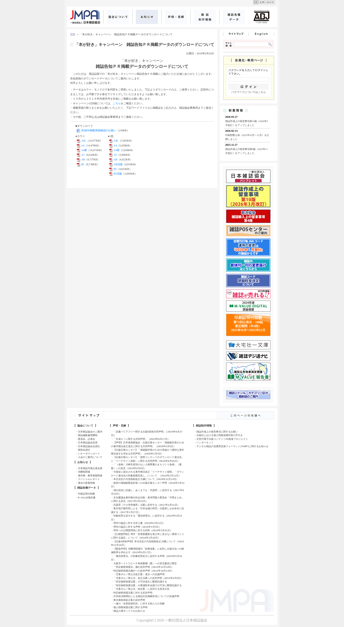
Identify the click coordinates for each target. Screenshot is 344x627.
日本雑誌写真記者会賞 (90, 468)
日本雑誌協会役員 (87, 442)
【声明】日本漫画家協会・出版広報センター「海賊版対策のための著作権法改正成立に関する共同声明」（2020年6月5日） (147, 444)
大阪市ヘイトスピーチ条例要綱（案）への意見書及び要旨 (145, 563)
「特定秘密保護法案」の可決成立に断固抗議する (140, 581)
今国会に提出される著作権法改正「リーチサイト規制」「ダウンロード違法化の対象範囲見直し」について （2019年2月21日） (147, 473)
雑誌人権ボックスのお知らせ (129, 611)
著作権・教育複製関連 (90, 475)
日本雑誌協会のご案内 (90, 431)
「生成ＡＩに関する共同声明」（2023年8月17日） (141, 439)
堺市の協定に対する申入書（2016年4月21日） (139, 523)
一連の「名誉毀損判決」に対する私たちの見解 (139, 603)
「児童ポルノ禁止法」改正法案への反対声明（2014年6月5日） (148, 578)
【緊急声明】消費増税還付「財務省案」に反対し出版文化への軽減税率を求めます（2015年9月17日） (147, 550)
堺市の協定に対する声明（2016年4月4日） (137, 527)
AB (83, 159)
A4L (83, 140)
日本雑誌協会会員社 (89, 446)
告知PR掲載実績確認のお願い (99, 130)
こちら (117, 103)
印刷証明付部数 (86, 493)
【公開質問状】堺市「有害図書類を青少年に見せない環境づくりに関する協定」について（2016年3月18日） (147, 536)
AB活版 (118, 164)
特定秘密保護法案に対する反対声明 (132, 592)
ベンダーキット (205, 442)
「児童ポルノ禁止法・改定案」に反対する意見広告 (141, 589)
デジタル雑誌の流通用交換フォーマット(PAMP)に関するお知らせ (232, 446)
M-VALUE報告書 (86, 497)
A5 (83, 154)
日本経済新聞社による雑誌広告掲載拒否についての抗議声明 (146, 596)
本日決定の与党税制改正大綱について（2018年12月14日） (146, 479)
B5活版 (118, 173)
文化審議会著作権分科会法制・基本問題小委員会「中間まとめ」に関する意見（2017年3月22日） (147, 499)
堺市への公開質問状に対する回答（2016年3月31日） (142, 530)
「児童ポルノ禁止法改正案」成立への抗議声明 (139, 574)
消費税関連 (84, 472)
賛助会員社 (84, 450)
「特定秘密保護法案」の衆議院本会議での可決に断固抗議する (147, 585)
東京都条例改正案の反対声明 (129, 600)
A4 (83, 145)
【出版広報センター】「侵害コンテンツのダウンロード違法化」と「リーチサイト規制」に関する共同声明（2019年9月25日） (147, 459)
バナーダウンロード (89, 453)
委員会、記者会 (86, 439)
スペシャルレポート (89, 479)
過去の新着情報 (86, 483)
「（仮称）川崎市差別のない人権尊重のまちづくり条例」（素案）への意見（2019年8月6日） (146, 466)
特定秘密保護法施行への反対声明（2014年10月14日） (143, 570)
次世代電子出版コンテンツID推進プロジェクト (222, 439)
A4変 (84, 150)
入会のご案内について (90, 457)
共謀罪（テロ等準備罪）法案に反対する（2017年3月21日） (146, 505)
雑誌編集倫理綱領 (87, 435)
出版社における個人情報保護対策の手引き (219, 435)
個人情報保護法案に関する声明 (130, 607)
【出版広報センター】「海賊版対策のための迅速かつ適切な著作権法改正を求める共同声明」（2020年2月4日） (147, 451)
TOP (72, 34)
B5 (82, 164)
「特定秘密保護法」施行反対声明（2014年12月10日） (143, 567)
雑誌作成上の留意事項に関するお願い (217, 431)
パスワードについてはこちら (248, 92)
